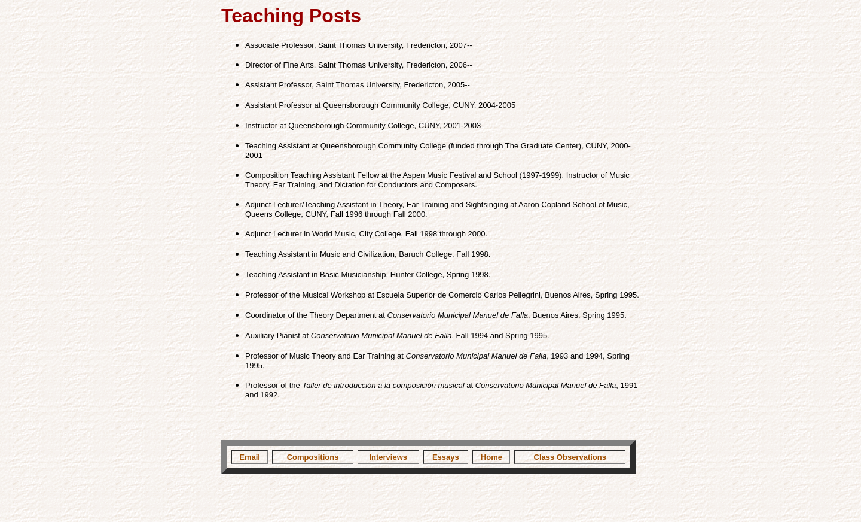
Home (491, 457)
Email (249, 457)
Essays (445, 457)
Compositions (313, 457)
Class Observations (570, 457)
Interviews (388, 457)
